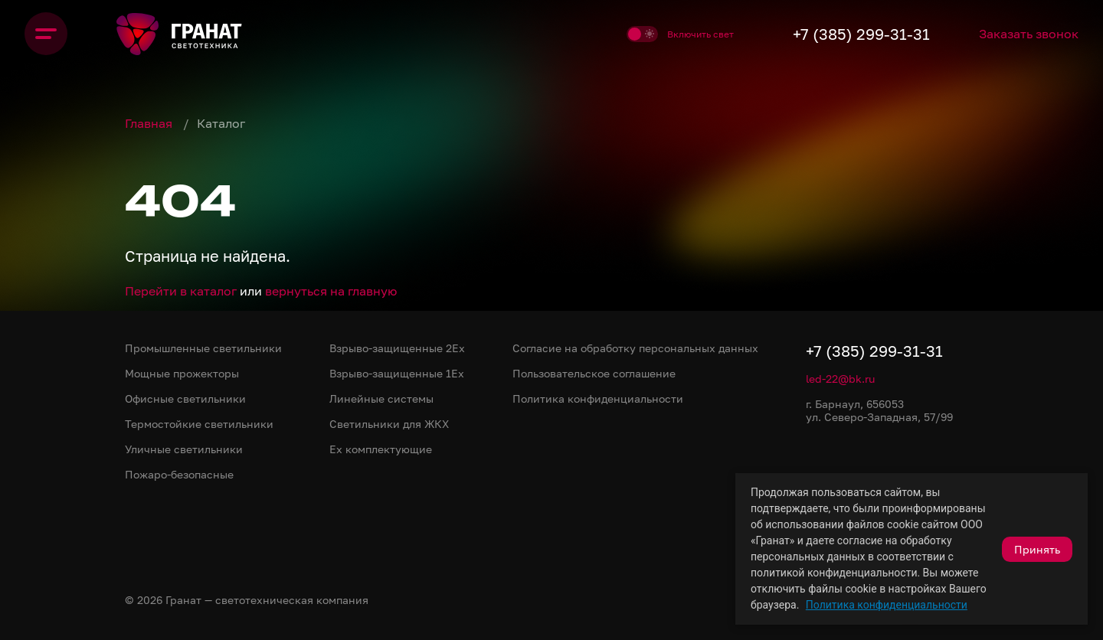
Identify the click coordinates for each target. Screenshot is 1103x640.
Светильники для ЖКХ (389, 423)
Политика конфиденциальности (886, 605)
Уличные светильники (184, 449)
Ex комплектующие (380, 449)
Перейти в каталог (181, 291)
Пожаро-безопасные (179, 474)
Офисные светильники (185, 398)
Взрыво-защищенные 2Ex (397, 347)
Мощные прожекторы (182, 373)
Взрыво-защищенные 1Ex (396, 373)
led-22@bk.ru (840, 378)
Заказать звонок (1028, 33)
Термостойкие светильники (199, 423)
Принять (1037, 549)
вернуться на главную (331, 291)
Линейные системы (381, 398)
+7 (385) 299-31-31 (861, 33)
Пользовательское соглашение (594, 373)
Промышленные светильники (203, 347)
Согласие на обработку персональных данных (635, 347)
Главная (150, 123)
